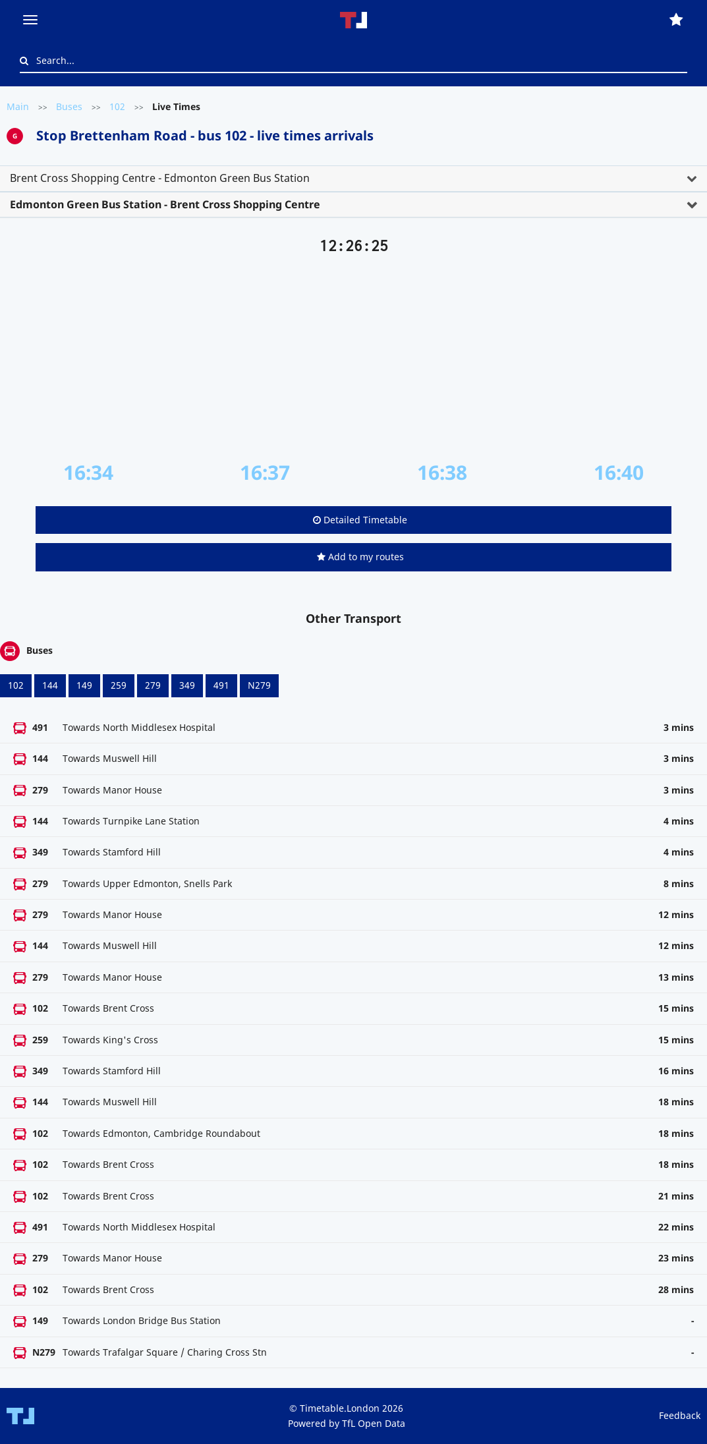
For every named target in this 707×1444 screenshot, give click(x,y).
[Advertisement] (353, 358)
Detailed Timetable (360, 519)
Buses (69, 106)
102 (117, 106)
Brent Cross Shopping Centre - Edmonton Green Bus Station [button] (160, 178)
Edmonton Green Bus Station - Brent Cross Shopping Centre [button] (165, 204)
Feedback (679, 1415)
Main (18, 106)
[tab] (353, 178)
